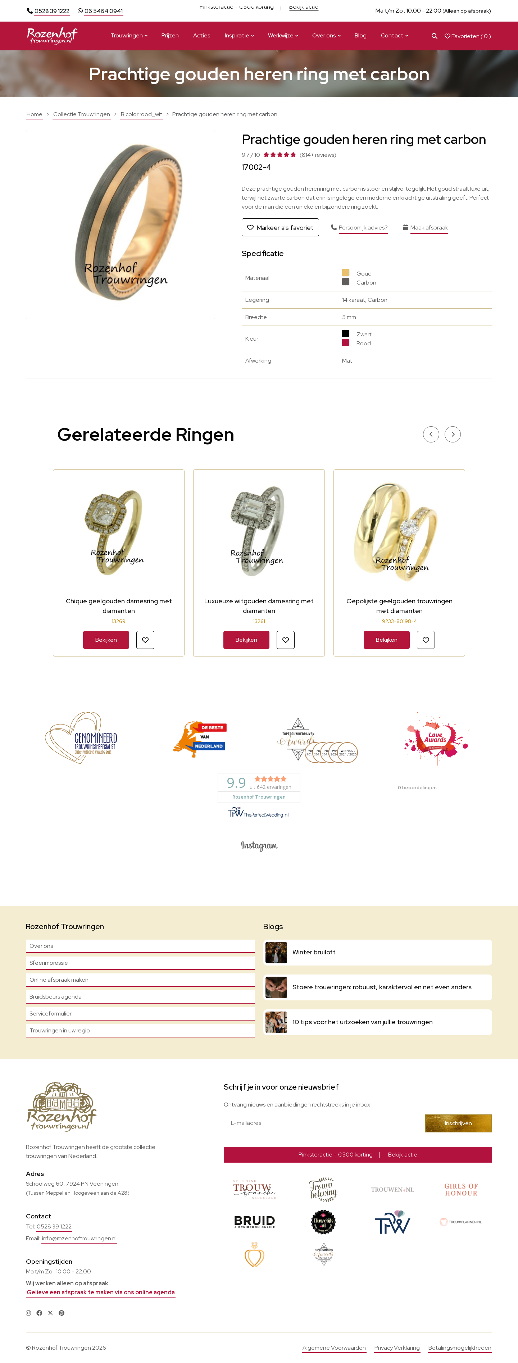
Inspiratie (237, 35)
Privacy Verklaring (397, 1347)
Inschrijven (458, 1123)
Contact (392, 35)
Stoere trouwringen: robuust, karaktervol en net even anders (382, 987)
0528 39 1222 (52, 11)
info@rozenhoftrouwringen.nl (79, 1238)
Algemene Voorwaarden (334, 1347)
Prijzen (170, 35)
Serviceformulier (50, 1013)
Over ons (324, 35)
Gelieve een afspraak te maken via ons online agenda (101, 1292)
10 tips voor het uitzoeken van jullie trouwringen (362, 1022)
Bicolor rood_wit (141, 114)
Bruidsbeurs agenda (55, 996)
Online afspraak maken (58, 979)
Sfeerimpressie (48, 963)
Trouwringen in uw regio (59, 1030)
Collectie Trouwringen (81, 114)
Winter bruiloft (314, 952)
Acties (201, 35)
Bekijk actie (303, 10)
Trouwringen (126, 35)
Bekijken (106, 640)
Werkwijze (281, 35)
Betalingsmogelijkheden (459, 1347)
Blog (361, 35)
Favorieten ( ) (468, 36)
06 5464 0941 (104, 11)
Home (34, 114)
